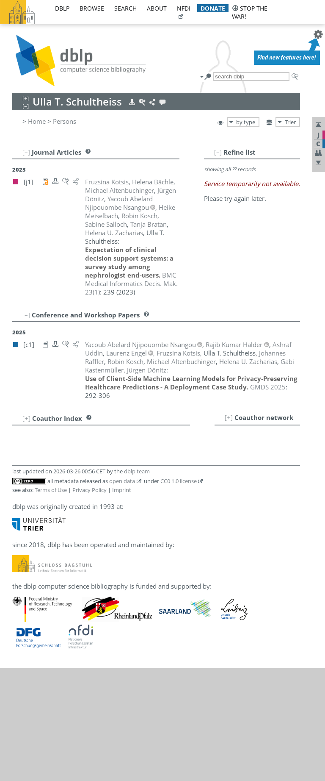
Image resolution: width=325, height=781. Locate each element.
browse (92, 8)
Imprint (121, 490)
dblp (62, 8)
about (157, 8)
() (131, 283)
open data (122, 481)
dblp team (137, 471)
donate (213, 8)
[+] (229, 417)
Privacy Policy (89, 490)
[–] (218, 152)
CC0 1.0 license (178, 481)
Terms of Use (51, 490)
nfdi (183, 8)
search (125, 8)
